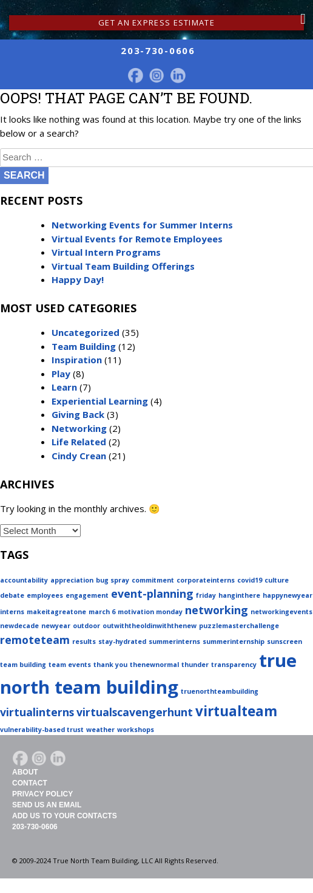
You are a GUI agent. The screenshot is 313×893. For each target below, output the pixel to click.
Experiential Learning (100, 401)
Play (61, 374)
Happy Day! (78, 279)
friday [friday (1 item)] (206, 595)
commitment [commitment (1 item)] (153, 580)
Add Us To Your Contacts (64, 816)
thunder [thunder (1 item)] (195, 664)
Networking (79, 428)
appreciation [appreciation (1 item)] (71, 580)
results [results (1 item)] (84, 641)
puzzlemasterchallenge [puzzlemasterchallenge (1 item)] (239, 625)
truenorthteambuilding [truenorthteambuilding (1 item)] (219, 691)
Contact (29, 783)
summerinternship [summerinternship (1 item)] (233, 641)
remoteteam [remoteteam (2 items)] (35, 639)
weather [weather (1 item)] (100, 729)
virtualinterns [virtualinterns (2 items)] (37, 712)
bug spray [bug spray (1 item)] (112, 580)
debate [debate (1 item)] (12, 595)
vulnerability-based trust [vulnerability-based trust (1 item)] (42, 729)
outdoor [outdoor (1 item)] (86, 625)
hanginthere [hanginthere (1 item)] (239, 595)
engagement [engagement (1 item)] (87, 595)
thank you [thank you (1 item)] (110, 664)
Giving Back (78, 414)
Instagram (156, 75)
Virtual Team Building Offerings (123, 266)
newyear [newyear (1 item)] (55, 625)
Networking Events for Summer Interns (142, 225)
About (25, 772)
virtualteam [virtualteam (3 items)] (236, 711)
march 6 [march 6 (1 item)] (102, 611)
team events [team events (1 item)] (70, 664)
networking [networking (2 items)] (216, 610)
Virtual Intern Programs (106, 252)
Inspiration (77, 360)
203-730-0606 (35, 827)
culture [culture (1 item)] (276, 580)
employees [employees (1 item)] (45, 595)
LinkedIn (178, 75)
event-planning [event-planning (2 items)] (152, 593)
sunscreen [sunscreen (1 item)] (284, 641)
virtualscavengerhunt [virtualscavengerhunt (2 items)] (134, 712)
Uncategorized (85, 332)
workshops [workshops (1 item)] (135, 729)
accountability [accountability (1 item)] (24, 580)
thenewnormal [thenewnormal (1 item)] (154, 664)
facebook (135, 75)
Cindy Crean (79, 456)
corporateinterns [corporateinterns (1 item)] (206, 580)
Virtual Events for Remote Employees (137, 239)
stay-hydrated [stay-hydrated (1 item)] (122, 641)
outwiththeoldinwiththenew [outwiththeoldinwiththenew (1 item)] (150, 625)
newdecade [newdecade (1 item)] (19, 625)
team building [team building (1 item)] (23, 664)
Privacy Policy (42, 794)
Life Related (79, 442)
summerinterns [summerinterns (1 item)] (174, 641)
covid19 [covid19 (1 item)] (249, 580)
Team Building (84, 346)
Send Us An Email (46, 805)
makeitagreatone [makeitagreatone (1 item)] (56, 611)
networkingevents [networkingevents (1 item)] (281, 611)
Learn (64, 387)
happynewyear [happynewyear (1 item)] (287, 595)
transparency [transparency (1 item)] (234, 664)
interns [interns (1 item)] (12, 611)
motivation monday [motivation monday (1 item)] (150, 611)
